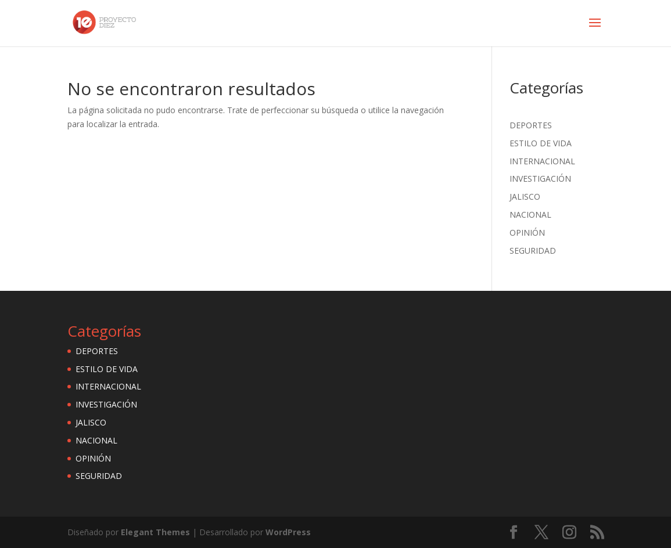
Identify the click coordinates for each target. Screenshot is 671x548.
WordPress (288, 532)
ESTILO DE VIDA (540, 143)
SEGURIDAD (532, 250)
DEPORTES (530, 125)
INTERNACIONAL (542, 161)
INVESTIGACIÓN (540, 178)
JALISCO (524, 196)
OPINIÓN (527, 232)
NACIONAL (530, 214)
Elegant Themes (155, 532)
